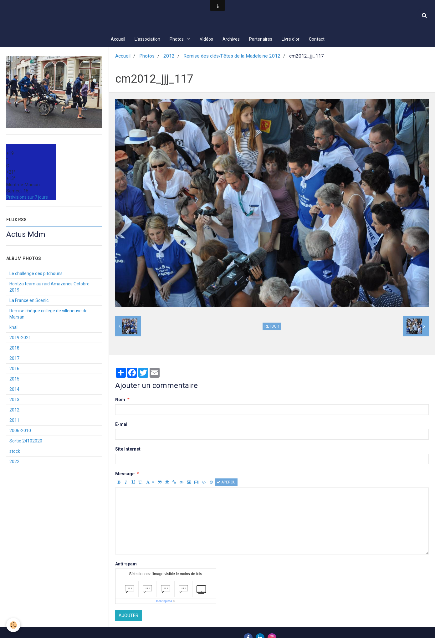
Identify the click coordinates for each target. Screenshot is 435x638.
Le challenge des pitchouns (36, 274)
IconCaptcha (164, 601)
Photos (177, 39)
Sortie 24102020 (25, 441)
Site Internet (128, 449)
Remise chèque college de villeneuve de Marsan (48, 314)
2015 (14, 379)
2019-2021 (20, 338)
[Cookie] (13, 625)
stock (14, 451)
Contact (317, 39)
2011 (14, 420)
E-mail (122, 424)
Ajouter (128, 616)
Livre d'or (290, 39)
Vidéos (206, 39)
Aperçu (226, 483)
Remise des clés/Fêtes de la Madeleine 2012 (231, 56)
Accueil (118, 39)
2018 (14, 348)
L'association (147, 39)
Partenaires (260, 39)
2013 (14, 400)
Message (125, 474)
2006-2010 (20, 431)
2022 (14, 462)
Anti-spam (126, 564)
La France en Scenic (29, 301)
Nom (120, 400)
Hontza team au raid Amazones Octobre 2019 (49, 287)
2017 (14, 358)
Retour (271, 327)
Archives (231, 39)
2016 (14, 369)
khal (13, 327)
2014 (14, 389)
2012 (169, 56)
